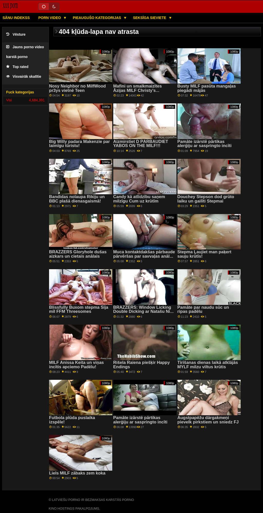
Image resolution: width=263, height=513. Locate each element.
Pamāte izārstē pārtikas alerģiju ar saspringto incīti (204, 143)
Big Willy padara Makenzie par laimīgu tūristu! (79, 143)
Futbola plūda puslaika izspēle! (72, 419)
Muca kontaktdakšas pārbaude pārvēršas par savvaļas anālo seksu (144, 256)
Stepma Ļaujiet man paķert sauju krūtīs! (204, 254)
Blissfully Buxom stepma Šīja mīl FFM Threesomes (78, 309)
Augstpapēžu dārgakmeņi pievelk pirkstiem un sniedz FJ (208, 419)
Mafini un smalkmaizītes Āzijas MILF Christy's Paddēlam (137, 90)
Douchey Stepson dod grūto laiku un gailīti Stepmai (205, 199)
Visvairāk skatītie (23, 77)
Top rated (17, 67)
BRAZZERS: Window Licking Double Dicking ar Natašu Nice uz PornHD (144, 311)
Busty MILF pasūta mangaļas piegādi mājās (206, 88)
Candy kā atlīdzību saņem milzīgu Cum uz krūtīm (139, 199)
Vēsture (15, 34)
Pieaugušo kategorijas (97, 18)
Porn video (50, 18)
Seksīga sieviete (150, 18)
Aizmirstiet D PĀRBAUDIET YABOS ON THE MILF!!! (140, 143)
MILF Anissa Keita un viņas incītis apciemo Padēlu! (76, 364)
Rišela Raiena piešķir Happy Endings (141, 364)
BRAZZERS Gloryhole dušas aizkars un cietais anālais (78, 254)
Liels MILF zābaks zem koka (77, 473)
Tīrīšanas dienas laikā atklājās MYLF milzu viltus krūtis (207, 364)
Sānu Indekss (16, 18)
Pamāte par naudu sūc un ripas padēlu (203, 309)
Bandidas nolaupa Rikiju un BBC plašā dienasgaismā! (77, 199)
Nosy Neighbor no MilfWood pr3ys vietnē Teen (77, 88)
